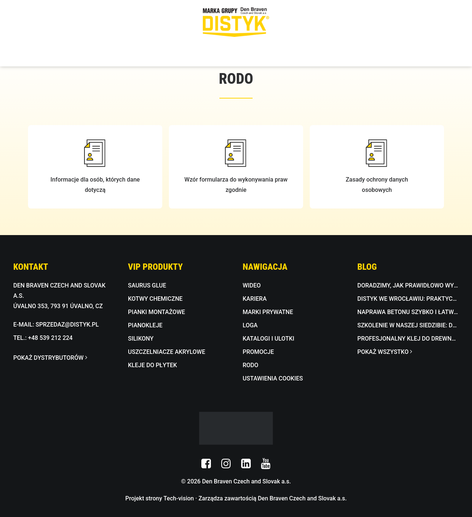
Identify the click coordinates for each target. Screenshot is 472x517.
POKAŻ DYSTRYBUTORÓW (50, 357)
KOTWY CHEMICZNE (155, 298)
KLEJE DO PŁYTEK (152, 365)
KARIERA (255, 298)
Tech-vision (178, 498)
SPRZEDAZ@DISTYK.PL (67, 324)
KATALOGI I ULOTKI (268, 338)
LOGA (250, 325)
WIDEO (252, 285)
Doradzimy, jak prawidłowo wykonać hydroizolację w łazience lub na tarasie (408, 285)
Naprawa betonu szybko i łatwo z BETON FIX (408, 312)
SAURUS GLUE (147, 285)
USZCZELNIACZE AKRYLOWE (166, 351)
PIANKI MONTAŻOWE (156, 312)
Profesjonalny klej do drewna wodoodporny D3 (408, 338)
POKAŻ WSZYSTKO (384, 351)
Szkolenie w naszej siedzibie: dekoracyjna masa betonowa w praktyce (408, 325)
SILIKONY (140, 338)
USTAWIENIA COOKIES (273, 378)
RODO (250, 365)
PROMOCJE (258, 351)
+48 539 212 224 (50, 337)
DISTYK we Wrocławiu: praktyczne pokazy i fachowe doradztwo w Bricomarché (408, 298)
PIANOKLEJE (145, 325)
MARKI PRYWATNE (268, 312)
